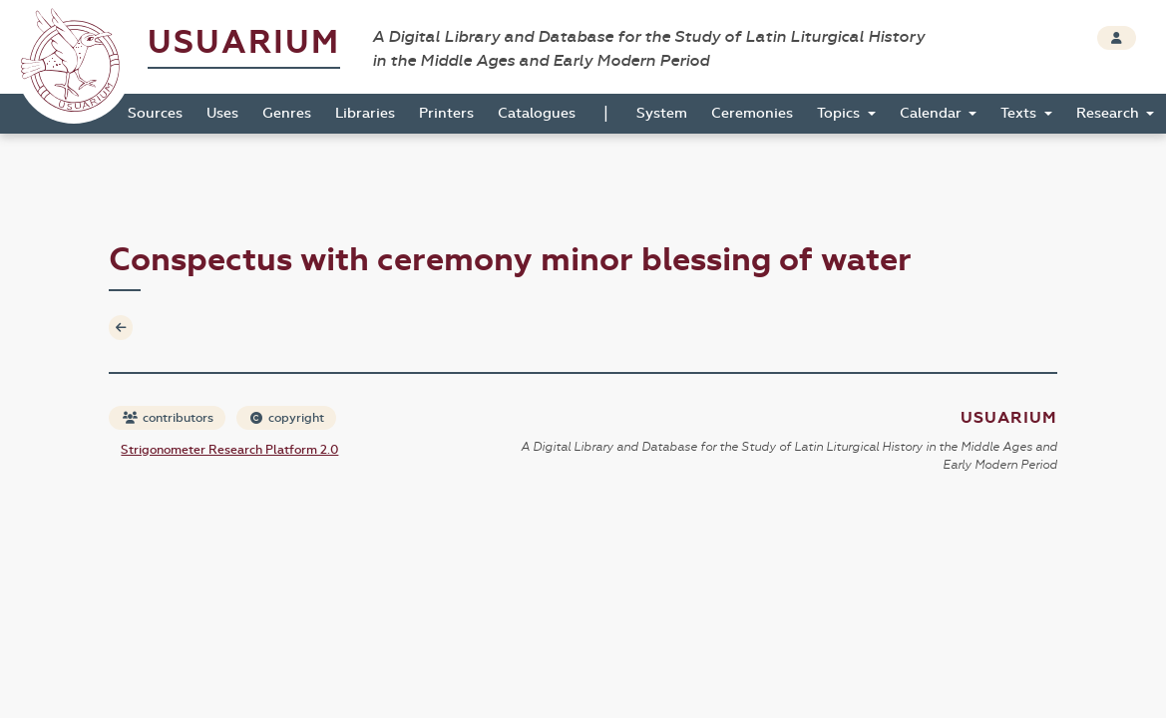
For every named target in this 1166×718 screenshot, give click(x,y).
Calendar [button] (933, 113)
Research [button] (1109, 113)
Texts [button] (1020, 113)
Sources (155, 113)
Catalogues (537, 113)
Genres (286, 113)
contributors (168, 418)
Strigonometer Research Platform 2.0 (229, 450)
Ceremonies (752, 113)
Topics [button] (840, 113)
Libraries (365, 113)
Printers (446, 113)
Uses (222, 113)
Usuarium (244, 42)
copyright (287, 418)
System (661, 113)
